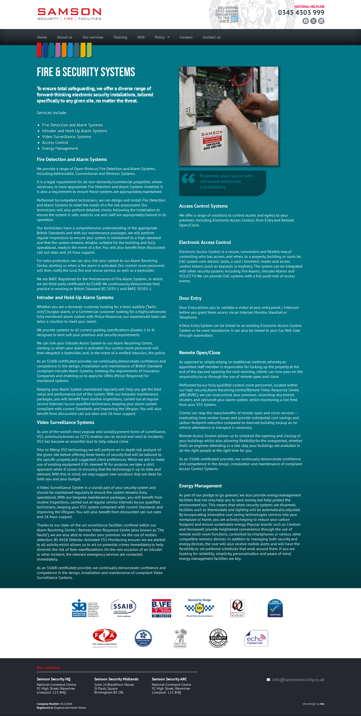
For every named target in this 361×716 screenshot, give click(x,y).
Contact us (212, 37)
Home (42, 37)
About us (64, 37)
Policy (162, 37)
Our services (93, 37)
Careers (186, 37)
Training (120, 37)
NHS (141, 37)
